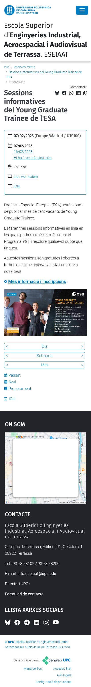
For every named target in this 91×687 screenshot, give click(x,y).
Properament (19, 388)
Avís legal (63, 675)
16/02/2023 (23, 152)
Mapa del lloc (33, 668)
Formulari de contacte (24, 594)
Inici (7, 67)
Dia (44, 346)
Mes (44, 365)
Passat (14, 375)
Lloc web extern (26, 177)
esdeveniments (24, 67)
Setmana (45, 355)
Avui (12, 382)
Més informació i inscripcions (37, 281)
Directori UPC (16, 583)
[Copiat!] (85, 93)
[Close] (82, 10)
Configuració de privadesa (53, 682)
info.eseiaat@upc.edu (37, 573)
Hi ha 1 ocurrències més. (33, 158)
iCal (17, 186)
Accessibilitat (62, 668)
